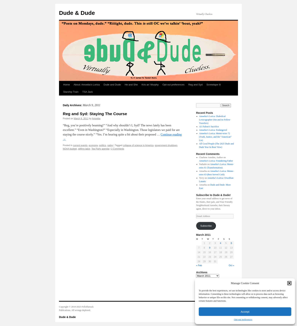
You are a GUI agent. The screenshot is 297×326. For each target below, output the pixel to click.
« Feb (199, 265)
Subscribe (206, 225)
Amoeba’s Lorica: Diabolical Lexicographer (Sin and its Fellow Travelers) (214, 119)
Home (66, 84)
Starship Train (70, 91)
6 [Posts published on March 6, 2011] (231, 243)
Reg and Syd (195, 84)
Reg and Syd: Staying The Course (95, 114)
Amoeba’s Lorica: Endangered (213, 130)
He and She (131, 84)
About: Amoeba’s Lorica (87, 84)
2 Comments (117, 148)
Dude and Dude (112, 84)
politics (102, 145)
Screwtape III (213, 84)
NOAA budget (70, 148)
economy (93, 145)
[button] (289, 283)
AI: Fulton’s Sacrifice (209, 126)
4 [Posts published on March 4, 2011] (220, 243)
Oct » (231, 265)
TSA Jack (87, 91)
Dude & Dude (77, 13)
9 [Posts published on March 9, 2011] (209, 247)
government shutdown (166, 145)
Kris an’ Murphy (150, 84)
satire (110, 145)
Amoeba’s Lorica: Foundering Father (216, 160)
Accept (245, 311)
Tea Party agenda (100, 148)
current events (80, 145)
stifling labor (84, 148)
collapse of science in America (138, 145)
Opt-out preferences (243, 319)
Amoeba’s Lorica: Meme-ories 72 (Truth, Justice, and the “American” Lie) (215, 137)
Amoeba (96, 118)
